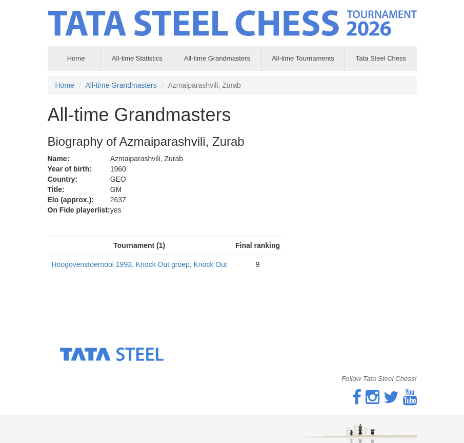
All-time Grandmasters (217, 58)
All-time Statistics (137, 58)
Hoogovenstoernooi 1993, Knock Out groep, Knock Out (139, 264)
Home (64, 85)
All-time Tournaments (303, 58)
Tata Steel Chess (381, 58)
